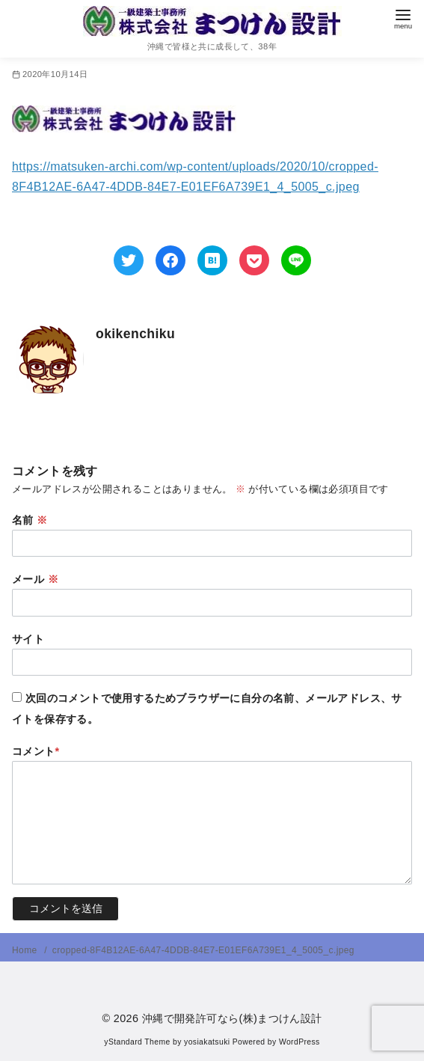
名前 (30, 520)
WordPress (299, 1042)
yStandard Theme (137, 1042)
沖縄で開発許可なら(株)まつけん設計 (232, 1018)
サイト (28, 639)
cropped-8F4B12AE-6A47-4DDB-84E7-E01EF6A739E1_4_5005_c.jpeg (203, 950)
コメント (36, 751)
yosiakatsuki (207, 1042)
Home (26, 950)
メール (35, 579)
